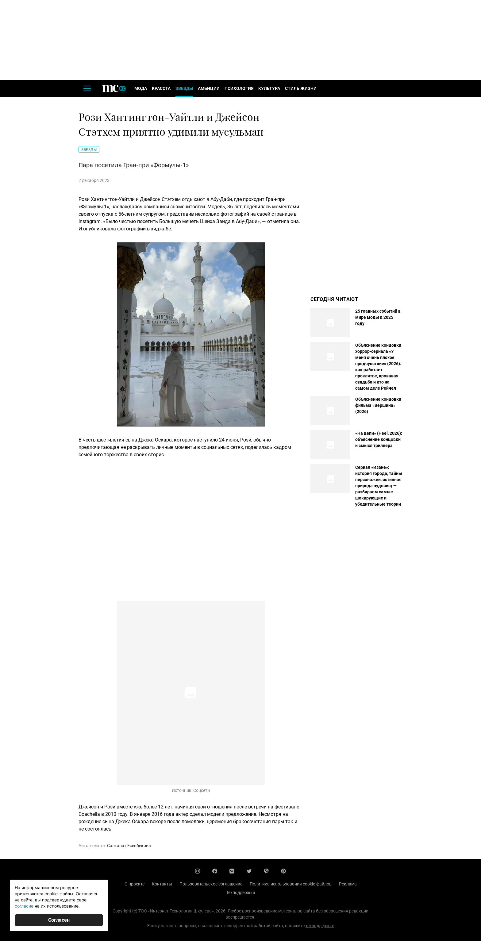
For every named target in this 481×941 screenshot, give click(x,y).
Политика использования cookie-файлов (291, 883)
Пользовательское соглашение (210, 883)
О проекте (134, 883)
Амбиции (209, 88)
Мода (140, 88)
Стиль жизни (301, 88)
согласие (24, 905)
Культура (269, 88)
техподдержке (320, 925)
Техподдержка (240, 892)
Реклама (348, 883)
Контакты (162, 883)
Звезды (184, 88)
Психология (239, 88)
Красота (161, 88)
